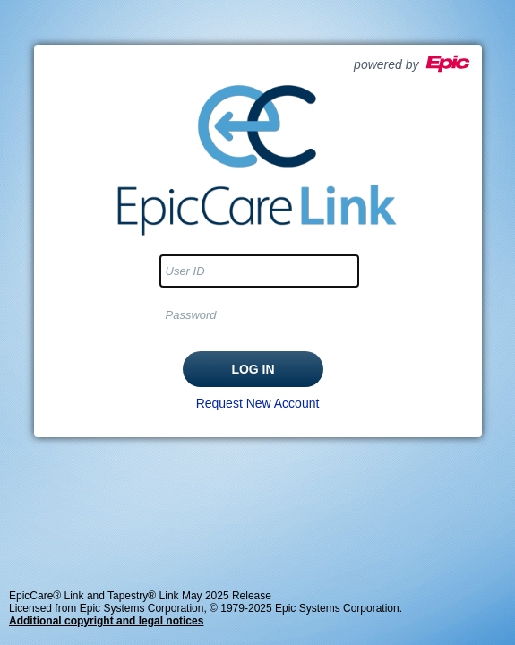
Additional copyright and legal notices (106, 621)
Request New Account (258, 403)
